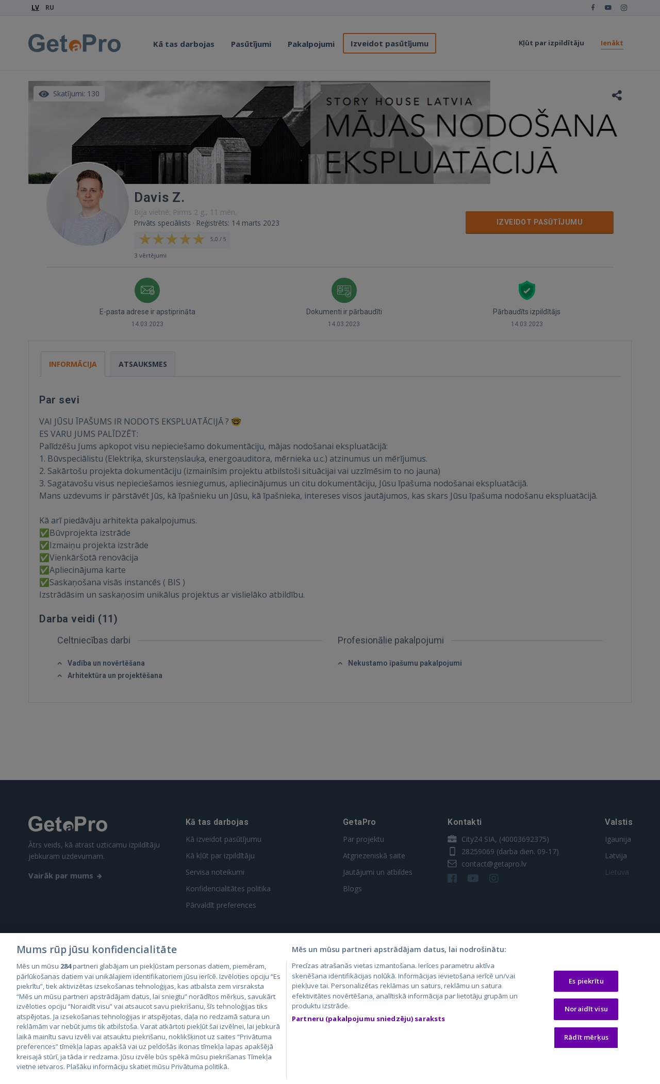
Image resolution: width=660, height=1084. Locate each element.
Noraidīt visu (586, 1012)
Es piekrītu (586, 983)
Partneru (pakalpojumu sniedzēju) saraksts (368, 1021)
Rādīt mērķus (586, 1039)
